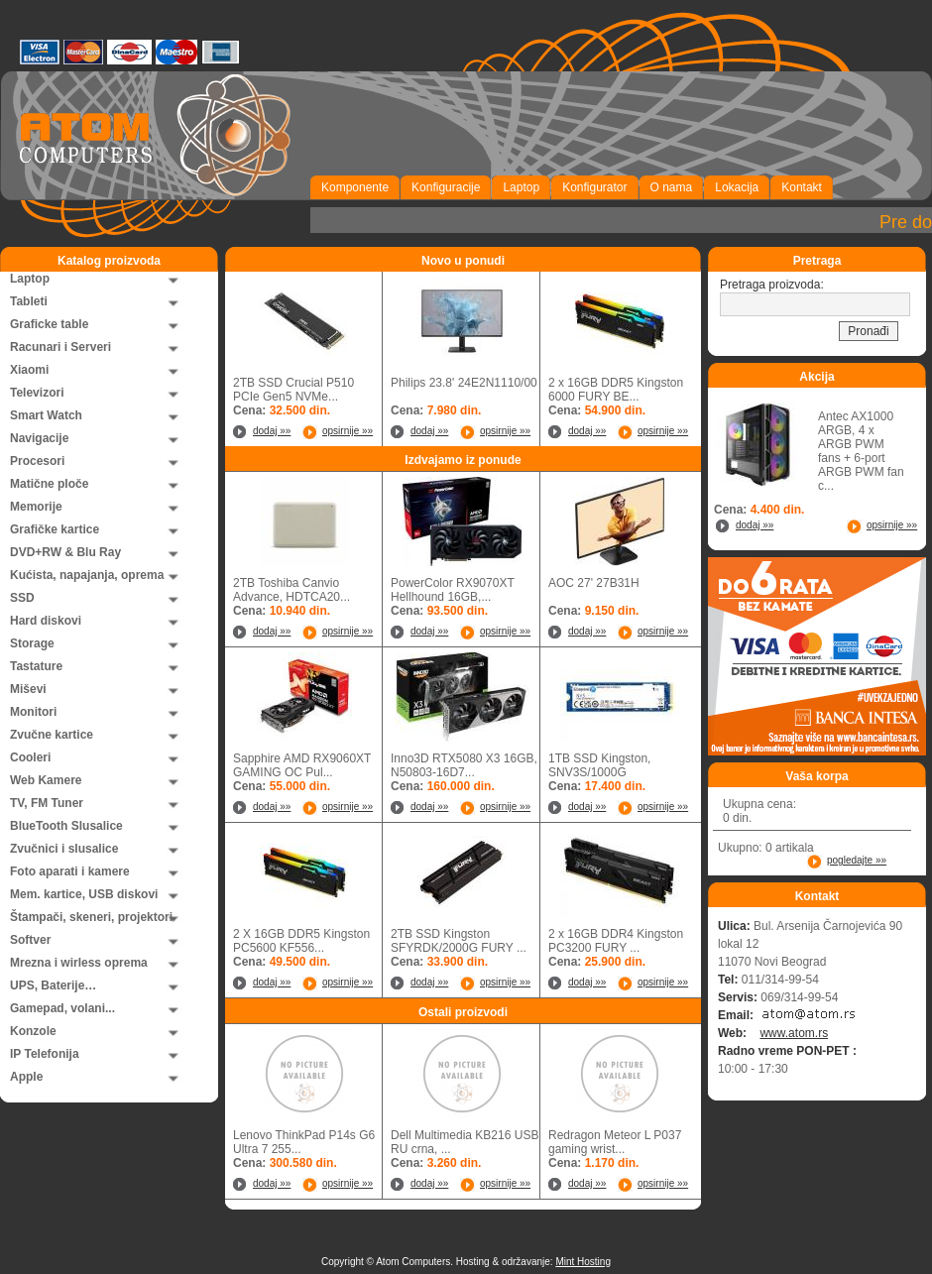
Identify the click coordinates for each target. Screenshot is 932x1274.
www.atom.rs (793, 1033)
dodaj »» (272, 430)
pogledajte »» (856, 860)
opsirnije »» (347, 430)
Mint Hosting (583, 1261)
